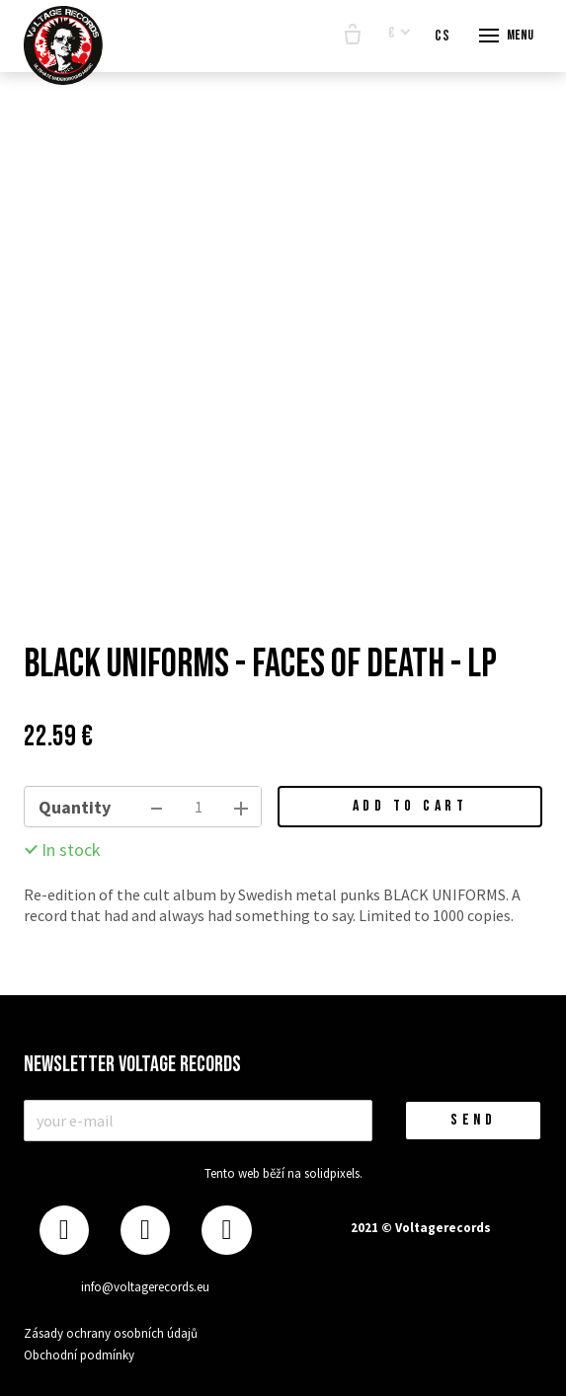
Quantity (75, 807)
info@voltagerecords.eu (145, 1287)
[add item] (241, 806)
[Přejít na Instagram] (145, 1230)
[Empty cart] (352, 35)
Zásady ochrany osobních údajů (111, 1333)
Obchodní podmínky (79, 1355)
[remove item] (156, 806)
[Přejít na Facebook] (64, 1230)
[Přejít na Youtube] (226, 1230)
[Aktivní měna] (399, 34)
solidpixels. (333, 1173)
